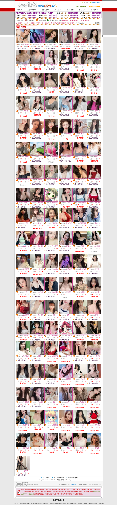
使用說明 (70, 10)
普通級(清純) (54, 20)
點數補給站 (32, 10)
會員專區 (45, 10)
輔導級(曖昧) (42, 20)
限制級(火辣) (31, 20)
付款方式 (82, 10)
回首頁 (19, 10)
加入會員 (57, 10)
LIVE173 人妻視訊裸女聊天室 (59, 480)
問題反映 (94, 10)
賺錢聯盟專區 (73, 477)
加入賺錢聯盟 (58, 477)
